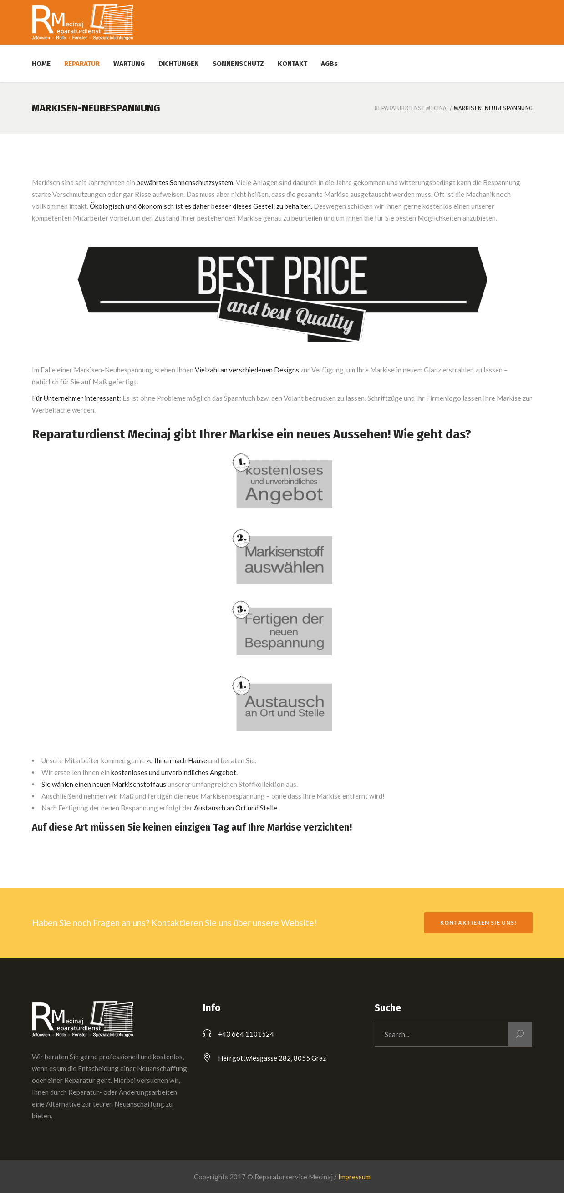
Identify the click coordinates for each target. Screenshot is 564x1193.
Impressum (354, 1177)
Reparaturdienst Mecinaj (411, 108)
